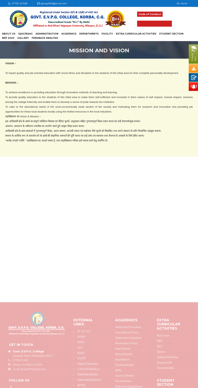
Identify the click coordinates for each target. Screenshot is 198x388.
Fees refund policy (126, 383)
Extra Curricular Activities (136, 34)
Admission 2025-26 (154, 23)
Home (182, 3)
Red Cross (163, 386)
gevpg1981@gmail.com (54, 3)
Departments (89, 34)
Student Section (171, 34)
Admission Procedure (128, 377)
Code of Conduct (150, 14)
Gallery (23, 38)
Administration (47, 34)
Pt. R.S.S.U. (82, 381)
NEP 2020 (8, 38)
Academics (68, 34)
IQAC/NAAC (25, 34)
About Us (8, 34)
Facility (107, 34)
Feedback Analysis (45, 38)
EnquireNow (194, 57)
